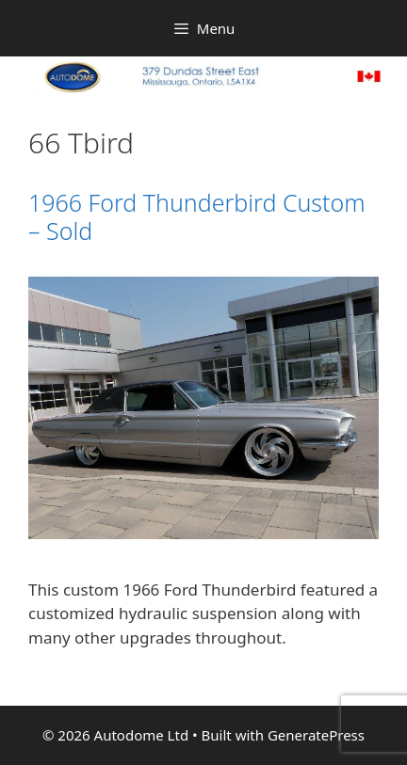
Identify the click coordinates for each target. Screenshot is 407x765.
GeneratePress (316, 734)
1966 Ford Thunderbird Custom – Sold (197, 216)
